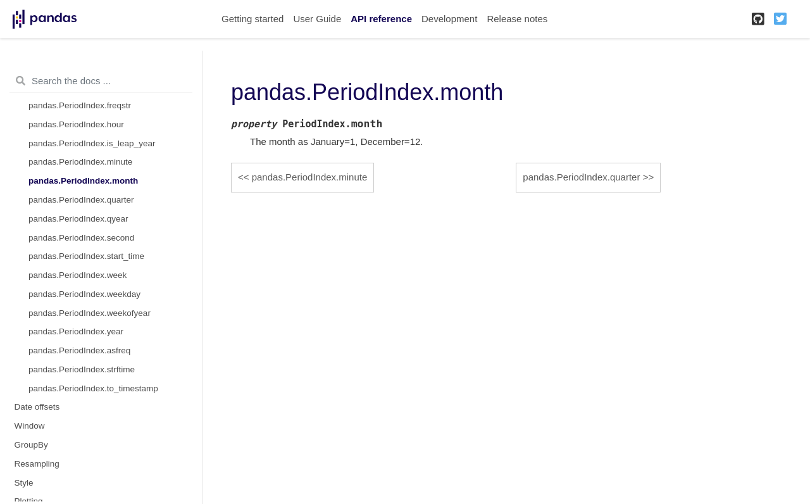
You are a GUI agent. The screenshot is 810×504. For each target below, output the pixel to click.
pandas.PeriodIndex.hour (76, 124)
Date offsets (37, 407)
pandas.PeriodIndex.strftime (81, 369)
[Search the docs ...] (100, 81)
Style (24, 483)
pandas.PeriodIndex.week (77, 275)
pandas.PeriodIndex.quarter (81, 200)
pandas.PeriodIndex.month (83, 181)
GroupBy (31, 445)
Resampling (37, 464)
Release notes (517, 18)
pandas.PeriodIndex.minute (80, 162)
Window (30, 426)
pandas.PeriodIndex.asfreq (79, 350)
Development (449, 18)
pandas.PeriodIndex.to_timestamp (93, 388)
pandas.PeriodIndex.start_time (86, 256)
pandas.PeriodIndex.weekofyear (89, 313)
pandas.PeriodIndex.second (81, 238)
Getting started (252, 18)
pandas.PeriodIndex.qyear (78, 219)
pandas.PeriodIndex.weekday (84, 294)
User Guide (317, 18)
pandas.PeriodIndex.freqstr (79, 105)
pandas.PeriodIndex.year (75, 331)
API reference (381, 18)
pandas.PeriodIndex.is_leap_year (91, 143)
